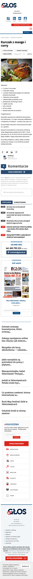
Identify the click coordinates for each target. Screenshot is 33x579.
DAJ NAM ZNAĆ (16, 245)
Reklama (8, 534)
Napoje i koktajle (21, 50)
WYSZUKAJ (16, 313)
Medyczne (10, 472)
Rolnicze (10, 478)
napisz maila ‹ (11, 157)
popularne (6, 202)
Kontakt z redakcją (11, 530)
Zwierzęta (10, 484)
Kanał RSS (8, 543)
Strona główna (5, 37)
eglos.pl (17, 11)
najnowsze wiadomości (16, 37)
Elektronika (11, 489)
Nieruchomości (12, 455)
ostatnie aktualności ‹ (13, 158)
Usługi (9, 466)
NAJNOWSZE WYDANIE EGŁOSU (22, 25)
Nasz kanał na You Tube (12, 541)
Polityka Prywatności (11, 539)
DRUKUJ (30, 54)
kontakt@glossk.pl (16, 252)
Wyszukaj (27, 32)
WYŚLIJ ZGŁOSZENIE (14, 558)
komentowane (20, 202)
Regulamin (8, 532)
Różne (9, 495)
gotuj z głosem (7, 50)
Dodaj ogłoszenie (16, 444)
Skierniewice (17, 13)
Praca (9, 461)
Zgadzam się (26, 566)
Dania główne (7, 54)
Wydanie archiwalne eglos (13, 536)
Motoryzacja (11, 449)
